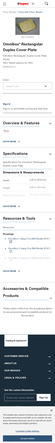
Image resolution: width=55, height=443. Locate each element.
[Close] (51, 410)
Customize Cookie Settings (27, 431)
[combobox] (27, 85)
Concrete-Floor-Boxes (30, 12)
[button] (4, 4)
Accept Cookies (27, 438)
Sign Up (43, 397)
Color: (6, 79)
